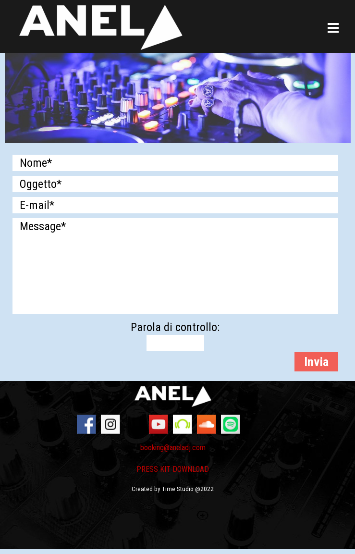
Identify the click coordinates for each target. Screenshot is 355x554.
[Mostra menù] (333, 28)
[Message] (175, 266)
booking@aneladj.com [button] (173, 447)
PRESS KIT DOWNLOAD (172, 469)
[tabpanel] (172, 472)
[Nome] (175, 163)
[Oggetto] (175, 184)
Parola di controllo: (175, 327)
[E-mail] (175, 205)
